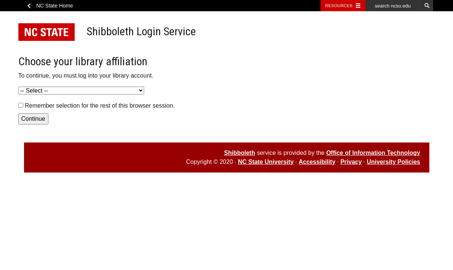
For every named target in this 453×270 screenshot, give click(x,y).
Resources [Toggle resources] (339, 5)
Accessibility (317, 162)
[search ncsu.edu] (394, 5)
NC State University (266, 162)
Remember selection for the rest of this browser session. (100, 105)
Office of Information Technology (373, 153)
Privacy (351, 162)
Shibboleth (239, 153)
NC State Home (54, 6)
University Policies (393, 162)
